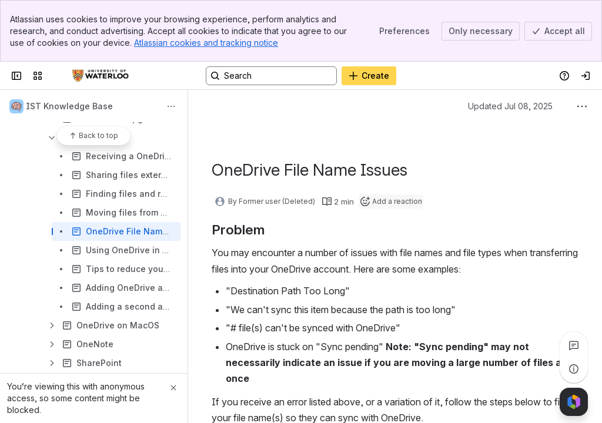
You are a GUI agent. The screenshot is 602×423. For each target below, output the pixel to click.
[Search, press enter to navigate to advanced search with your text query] (271, 75)
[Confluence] (100, 75)
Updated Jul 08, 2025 (510, 106)
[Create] (369, 75)
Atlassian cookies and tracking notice (206, 43)
